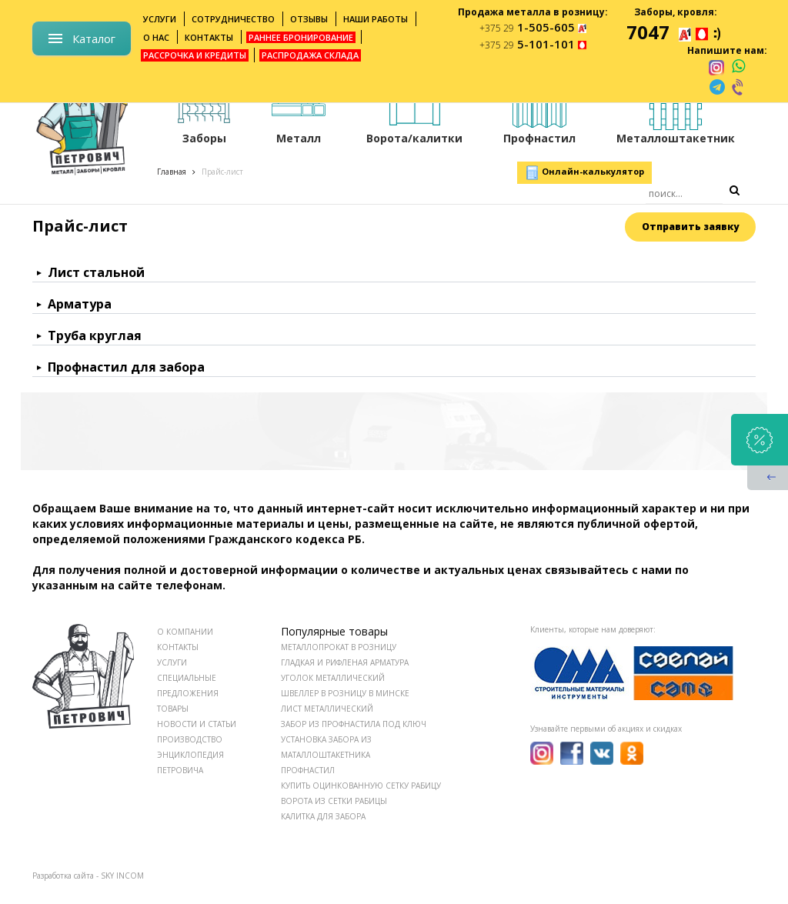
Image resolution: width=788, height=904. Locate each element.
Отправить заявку (690, 226)
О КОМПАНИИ (185, 631)
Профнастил (308, 770)
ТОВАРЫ (173, 708)
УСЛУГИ (172, 662)
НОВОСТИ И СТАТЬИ (196, 724)
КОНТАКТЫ (178, 647)
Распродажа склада (310, 55)
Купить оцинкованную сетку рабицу (361, 785)
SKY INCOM (122, 875)
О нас (156, 37)
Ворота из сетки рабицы (334, 801)
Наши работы (375, 19)
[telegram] (717, 87)
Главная (171, 171)
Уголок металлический (333, 677)
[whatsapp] (738, 66)
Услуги (160, 19)
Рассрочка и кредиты (195, 55)
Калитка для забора (323, 816)
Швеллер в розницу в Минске (345, 693)
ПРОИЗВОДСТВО (189, 739)
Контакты (208, 37)
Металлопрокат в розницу (338, 647)
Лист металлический (327, 708)
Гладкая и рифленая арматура (345, 662)
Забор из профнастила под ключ (353, 724)
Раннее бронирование (301, 37)
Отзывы (309, 19)
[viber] (739, 87)
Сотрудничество (233, 19)
